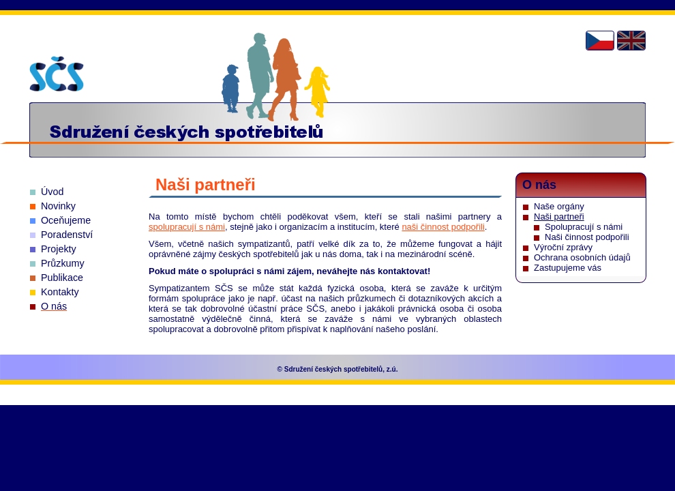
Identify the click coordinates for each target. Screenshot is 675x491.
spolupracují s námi (187, 227)
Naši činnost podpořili (587, 237)
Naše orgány (559, 206)
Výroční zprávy (563, 247)
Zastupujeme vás (567, 268)
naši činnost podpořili (443, 227)
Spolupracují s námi (583, 227)
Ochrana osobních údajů (582, 257)
